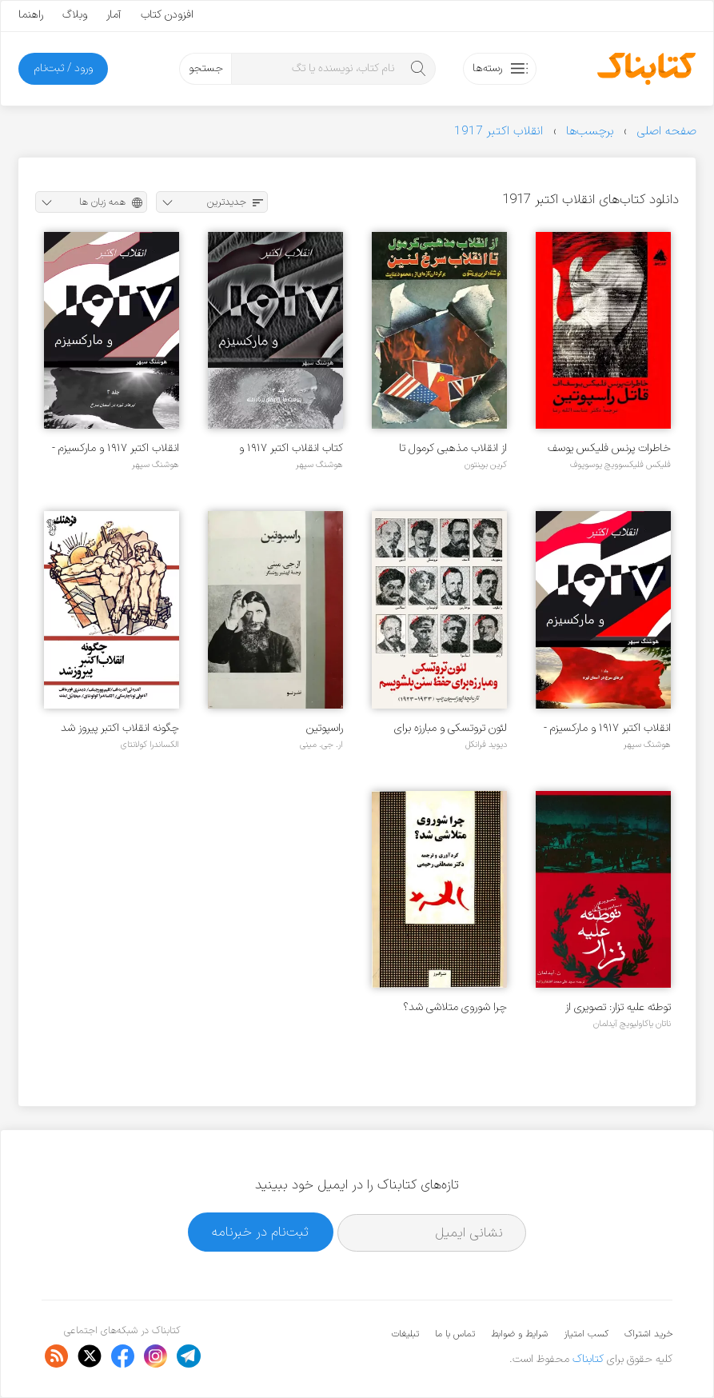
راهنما (30, 14)
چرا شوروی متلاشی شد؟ (455, 1007)
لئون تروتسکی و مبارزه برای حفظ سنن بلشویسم (450, 728)
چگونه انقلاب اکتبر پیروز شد (120, 728)
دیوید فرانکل (486, 744)
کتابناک (588, 1359)
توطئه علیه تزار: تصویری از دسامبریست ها (618, 1007)
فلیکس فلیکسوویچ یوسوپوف (620, 464)
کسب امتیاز (586, 1334)
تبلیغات (405, 1334)
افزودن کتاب (167, 14)
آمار (114, 14)
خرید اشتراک (648, 1334)
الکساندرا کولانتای (150, 744)
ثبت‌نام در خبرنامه (260, 1232)
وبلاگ (74, 14)
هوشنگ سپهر (319, 464)
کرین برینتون (486, 464)
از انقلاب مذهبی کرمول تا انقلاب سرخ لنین (453, 448)
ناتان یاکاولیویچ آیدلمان (632, 1023)
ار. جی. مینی (321, 744)
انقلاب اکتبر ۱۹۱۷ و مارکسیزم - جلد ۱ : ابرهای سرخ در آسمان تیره (607, 728)
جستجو (206, 68)
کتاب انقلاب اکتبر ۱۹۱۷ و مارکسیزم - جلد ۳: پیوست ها (280, 448)
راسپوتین (324, 728)
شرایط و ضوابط (519, 1334)
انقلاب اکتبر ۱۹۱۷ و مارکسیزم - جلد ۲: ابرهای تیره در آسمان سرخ (115, 448)
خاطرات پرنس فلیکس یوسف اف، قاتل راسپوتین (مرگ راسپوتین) (609, 448)
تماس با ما (455, 1334)
